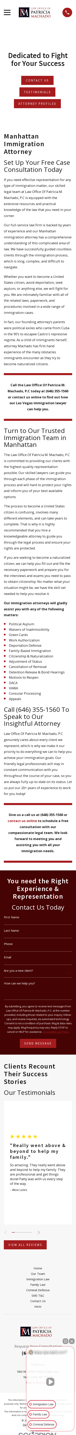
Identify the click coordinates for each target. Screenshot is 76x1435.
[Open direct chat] (65, 1341)
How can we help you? (19, 983)
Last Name (11, 930)
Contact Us (38, 1301)
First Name (11, 917)
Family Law (37, 1285)
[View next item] (38, 1232)
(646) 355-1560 (38, 709)
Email (7, 957)
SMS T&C (38, 1295)
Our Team (38, 1274)
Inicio (37, 1306)
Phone (8, 943)
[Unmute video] (50, 1382)
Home (38, 1268)
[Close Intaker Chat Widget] (72, 1341)
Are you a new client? (18, 970)
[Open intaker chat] (33, 1433)
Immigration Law (38, 1279)
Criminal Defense (38, 1290)
